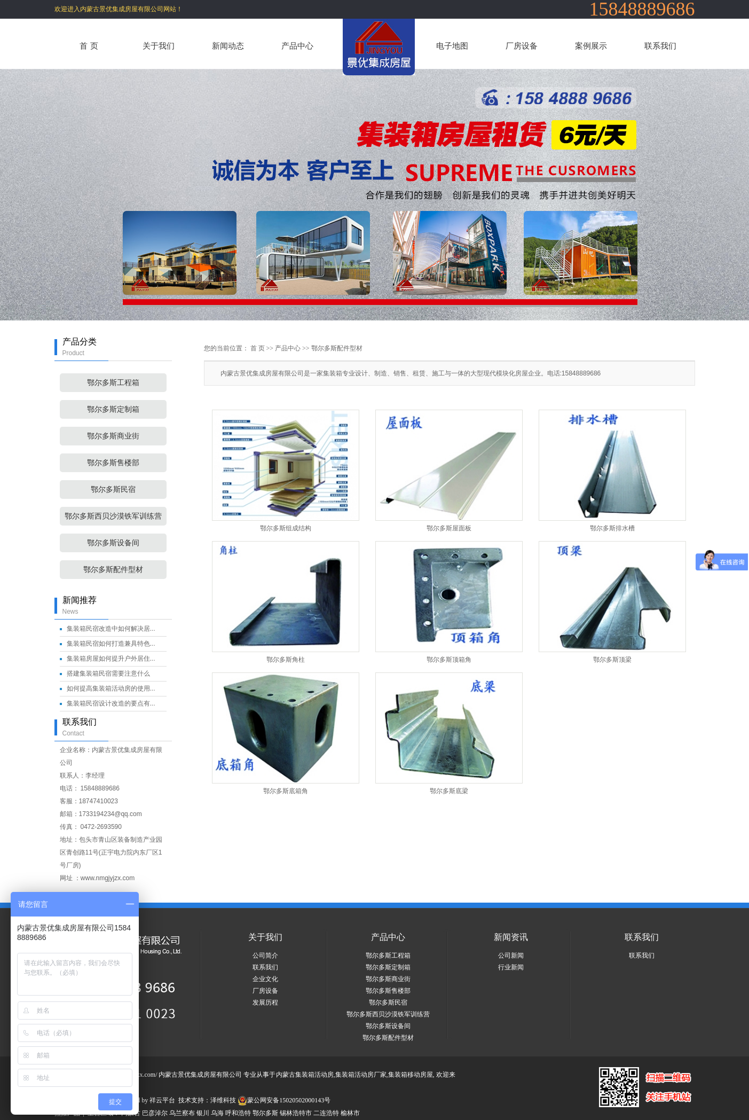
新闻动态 (228, 45)
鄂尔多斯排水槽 (612, 528)
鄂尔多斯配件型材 (113, 570)
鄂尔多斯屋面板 (449, 528)
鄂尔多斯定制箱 (113, 409)
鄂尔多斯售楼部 (113, 463)
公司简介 (265, 955)
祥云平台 (162, 1100)
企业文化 (265, 979)
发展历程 (265, 1002)
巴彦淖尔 (155, 1113)
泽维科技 (223, 1100)
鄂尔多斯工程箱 (113, 383)
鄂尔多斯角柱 (285, 659)
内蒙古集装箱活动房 (305, 1074)
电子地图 (452, 45)
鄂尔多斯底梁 (449, 791)
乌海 (217, 1113)
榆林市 (350, 1113)
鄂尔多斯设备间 (113, 543)
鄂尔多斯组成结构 (285, 528)
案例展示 (591, 45)
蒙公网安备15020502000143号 (284, 1100)
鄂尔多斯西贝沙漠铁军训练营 (113, 516)
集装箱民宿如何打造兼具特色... (111, 643)
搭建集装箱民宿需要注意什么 (108, 673)
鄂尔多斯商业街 (113, 436)
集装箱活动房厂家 (361, 1074)
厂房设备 (522, 45)
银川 (202, 1113)
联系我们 (660, 45)
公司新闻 (511, 955)
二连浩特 (326, 1113)
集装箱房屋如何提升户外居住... (111, 658)
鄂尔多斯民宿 (113, 489)
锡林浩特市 (296, 1113)
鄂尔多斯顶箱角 (449, 659)
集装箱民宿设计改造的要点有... (111, 703)
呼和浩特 (238, 1113)
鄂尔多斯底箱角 (285, 791)
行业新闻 (511, 967)
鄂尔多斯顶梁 (612, 659)
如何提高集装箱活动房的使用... (111, 688)
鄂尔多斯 (265, 1113)
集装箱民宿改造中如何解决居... (111, 628)
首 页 (89, 45)
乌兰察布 (182, 1113)
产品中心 (297, 45)
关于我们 (159, 45)
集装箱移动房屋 (410, 1074)
